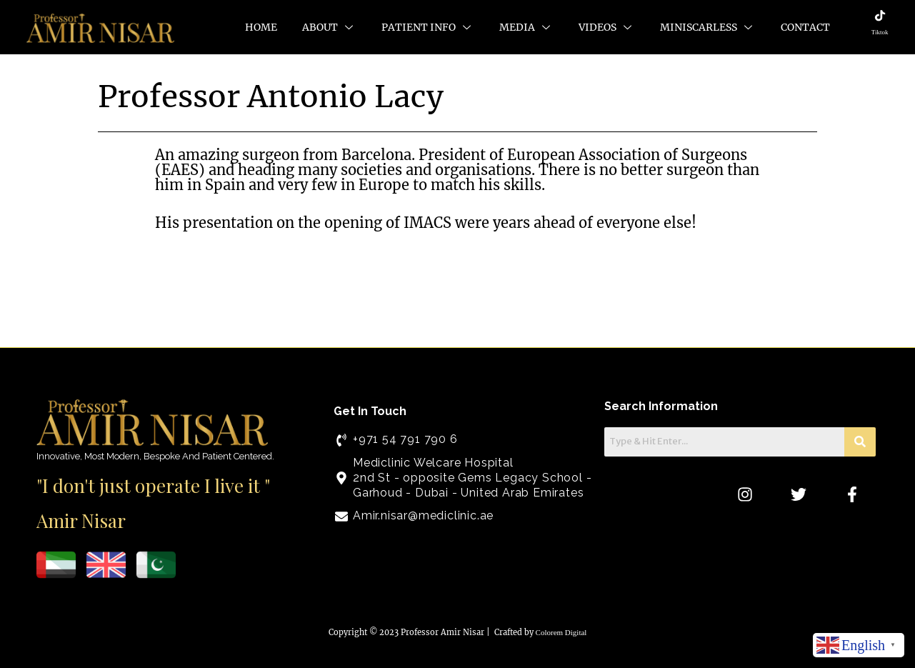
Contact (805, 27)
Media (526, 27)
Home (261, 27)
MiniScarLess (708, 27)
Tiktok (880, 32)
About (329, 27)
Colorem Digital (561, 632)
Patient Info (427, 27)
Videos (607, 27)
